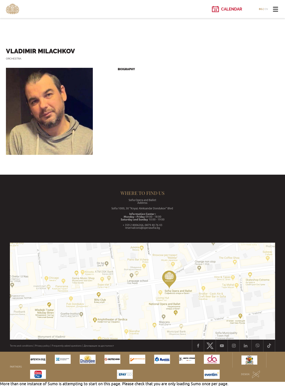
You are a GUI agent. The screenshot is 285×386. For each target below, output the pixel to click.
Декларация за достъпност (99, 346)
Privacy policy (42, 346)
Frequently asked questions (67, 346)
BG (260, 9)
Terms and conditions (21, 346)
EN (266, 9)
